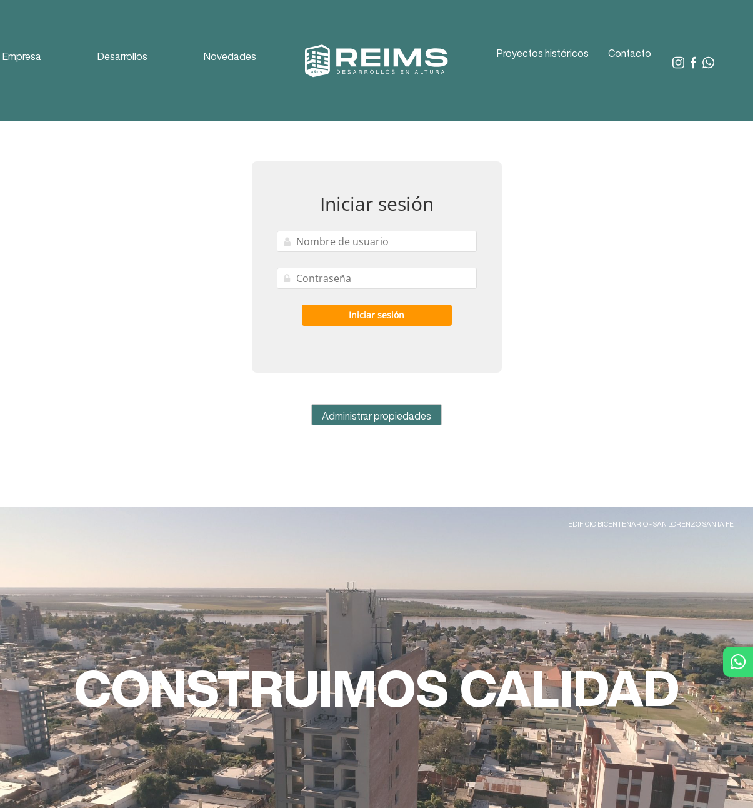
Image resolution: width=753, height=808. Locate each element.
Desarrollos (122, 56)
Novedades (230, 56)
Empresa (21, 56)
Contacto (629, 53)
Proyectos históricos (543, 53)
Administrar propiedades (376, 416)
